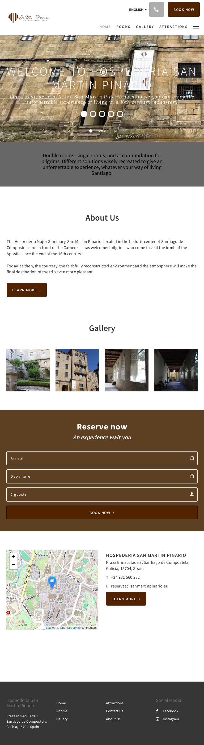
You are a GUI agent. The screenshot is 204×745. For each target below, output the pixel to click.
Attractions (115, 703)
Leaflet (50, 627)
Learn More (24, 290)
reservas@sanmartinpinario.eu (139, 586)
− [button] (13, 565)
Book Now (100, 512)
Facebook (167, 711)
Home (61, 703)
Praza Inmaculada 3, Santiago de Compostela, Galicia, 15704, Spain (26, 721)
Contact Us (114, 711)
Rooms (61, 711)
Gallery (62, 719)
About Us (113, 719)
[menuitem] (106, 26)
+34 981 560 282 (125, 577)
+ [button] (13, 557)
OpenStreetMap (70, 627)
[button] (196, 26)
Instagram (167, 719)
